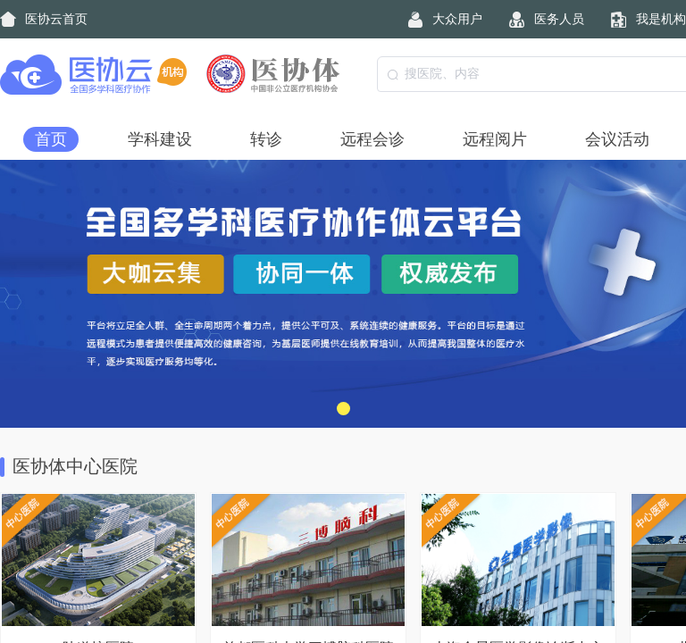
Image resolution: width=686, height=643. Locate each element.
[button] (343, 408)
